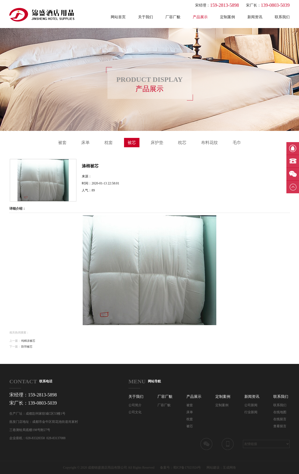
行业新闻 (250, 412)
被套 (62, 142)
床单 (85, 142)
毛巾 (237, 142)
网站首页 (118, 17)
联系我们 (282, 17)
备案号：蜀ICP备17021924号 (180, 467)
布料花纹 (209, 142)
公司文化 (135, 412)
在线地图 (279, 412)
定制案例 (227, 17)
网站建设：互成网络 (221, 467)
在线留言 (279, 419)
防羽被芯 (26, 346)
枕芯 (182, 142)
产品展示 (200, 17)
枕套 (108, 142)
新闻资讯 (254, 17)
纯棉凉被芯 (28, 340)
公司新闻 (250, 405)
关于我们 (145, 17)
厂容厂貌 (172, 17)
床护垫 (157, 142)
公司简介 (135, 405)
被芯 (132, 142)
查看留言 (279, 426)
